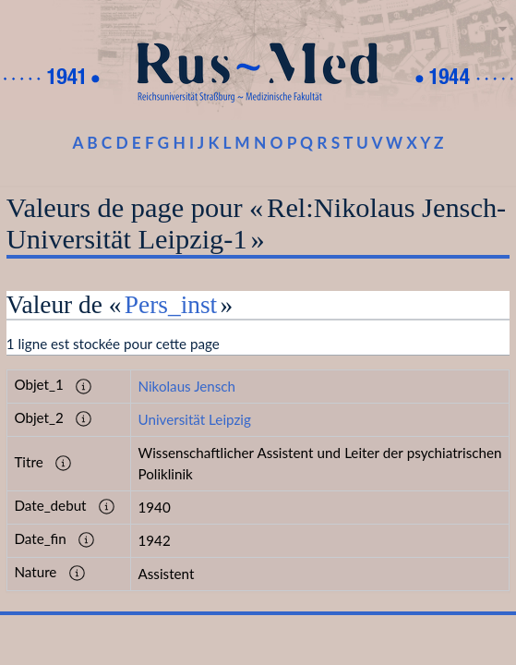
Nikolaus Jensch (186, 386)
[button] (84, 386)
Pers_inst (171, 305)
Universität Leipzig (194, 419)
